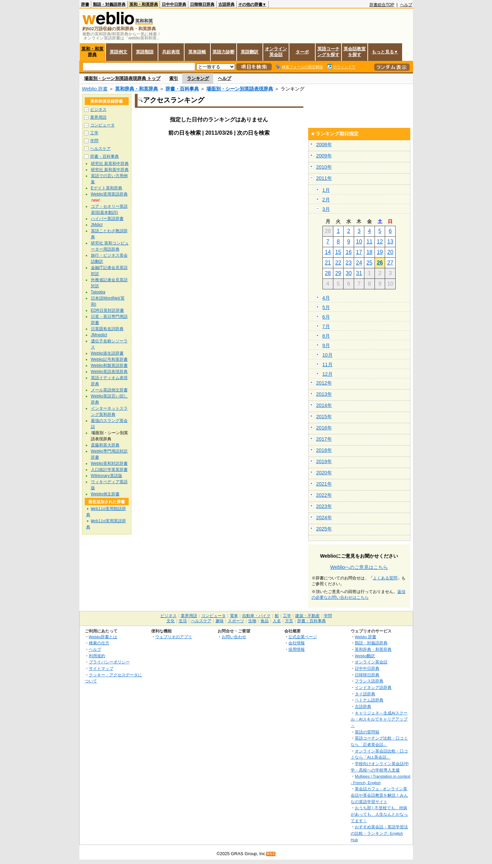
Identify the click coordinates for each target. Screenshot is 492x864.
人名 (277, 621)
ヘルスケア (100, 148)
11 (369, 241)
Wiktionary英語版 (106, 475)
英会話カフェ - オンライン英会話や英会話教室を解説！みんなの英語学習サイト (379, 794)
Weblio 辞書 (95, 88)
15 (338, 252)
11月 (327, 364)
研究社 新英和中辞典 (110, 163)
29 (338, 273)
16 (349, 252)
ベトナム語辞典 (369, 700)
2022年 (324, 495)
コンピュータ (102, 125)
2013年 (324, 394)
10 (359, 241)
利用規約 (97, 656)
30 (349, 273)
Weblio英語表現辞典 (109, 371)
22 (338, 263)
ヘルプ (406, 4)
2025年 (324, 528)
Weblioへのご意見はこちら (359, 567)
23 (349, 263)
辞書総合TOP (381, 4)
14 (328, 252)
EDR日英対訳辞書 (107, 310)
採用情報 (296, 649)
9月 (326, 345)
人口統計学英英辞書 (109, 469)
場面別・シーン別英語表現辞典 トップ (122, 78)
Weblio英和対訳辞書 (109, 463)
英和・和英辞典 (143, 4)
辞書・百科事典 (182, 88)
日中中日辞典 (174, 4)
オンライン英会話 (276, 51)
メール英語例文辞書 (109, 390)
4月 (326, 298)
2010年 (324, 167)
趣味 (220, 621)
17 (359, 252)
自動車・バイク (256, 616)
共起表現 (171, 51)
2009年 (324, 155)
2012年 (324, 383)
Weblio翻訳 (365, 656)
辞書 (85, 4)
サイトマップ (101, 668)
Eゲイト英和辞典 (106, 188)
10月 (327, 355)
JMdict (97, 224)
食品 (264, 621)
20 (390, 252)
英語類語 (145, 51)
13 (390, 241)
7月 (326, 326)
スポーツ (236, 621)
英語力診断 (223, 51)
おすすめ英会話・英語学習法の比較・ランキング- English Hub (379, 833)
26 (380, 263)
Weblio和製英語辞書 (109, 365)
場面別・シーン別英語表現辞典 (239, 88)
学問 (94, 140)
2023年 (324, 506)
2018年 (324, 450)
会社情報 (296, 643)
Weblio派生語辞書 (107, 353)
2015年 (324, 416)
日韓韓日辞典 (202, 4)
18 (369, 252)
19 (380, 252)
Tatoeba (98, 292)
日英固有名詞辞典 (107, 328)
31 (359, 273)
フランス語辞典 (369, 681)
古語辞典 (226, 4)
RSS (271, 854)
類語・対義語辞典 (109, 4)
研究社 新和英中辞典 (110, 169)
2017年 (324, 439)
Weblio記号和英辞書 (109, 359)
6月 (326, 317)
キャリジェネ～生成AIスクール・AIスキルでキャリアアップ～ (379, 719)
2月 (326, 199)
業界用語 (98, 117)
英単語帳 (197, 51)
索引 (173, 78)
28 (328, 273)
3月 (326, 209)
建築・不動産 (307, 616)
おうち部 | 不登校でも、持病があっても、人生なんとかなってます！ (379, 814)
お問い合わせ (234, 636)
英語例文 (118, 51)
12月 (327, 374)
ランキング (198, 78)
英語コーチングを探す (328, 51)
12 (380, 241)
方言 (289, 621)
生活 (183, 621)
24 (359, 263)
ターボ (302, 51)
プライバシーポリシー (109, 662)
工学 (94, 133)
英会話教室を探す (355, 51)
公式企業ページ (302, 636)
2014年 (324, 405)
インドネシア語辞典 (373, 687)
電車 (234, 616)
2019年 (324, 461)
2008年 (324, 144)
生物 (252, 621)
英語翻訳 (249, 51)
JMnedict (99, 335)
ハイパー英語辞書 (107, 218)
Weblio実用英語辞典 (109, 194)
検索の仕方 (99, 643)
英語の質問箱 (367, 732)
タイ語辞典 (365, 694)
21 (328, 263)
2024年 (324, 517)
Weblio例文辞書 (105, 494)
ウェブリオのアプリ (173, 636)
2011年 (324, 178)
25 (369, 263)
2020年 (324, 472)
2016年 (324, 427)
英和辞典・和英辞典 (136, 88)
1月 (326, 190)
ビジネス (98, 109)
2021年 (324, 484)
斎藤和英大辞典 (105, 445)
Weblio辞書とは (103, 636)
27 (390, 263)
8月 (326, 336)
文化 (170, 621)
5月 (326, 307)
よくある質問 (385, 578)
